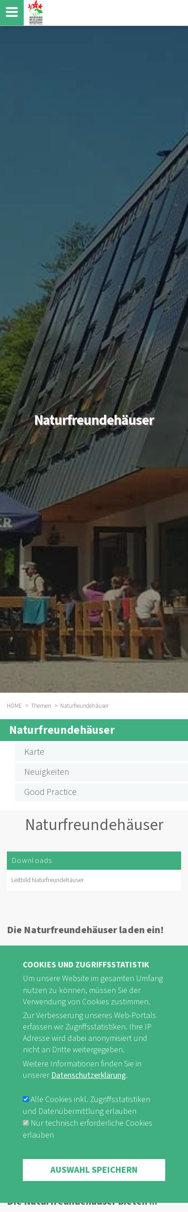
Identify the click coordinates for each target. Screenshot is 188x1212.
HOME (14, 706)
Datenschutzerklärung (88, 1091)
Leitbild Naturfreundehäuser (47, 880)
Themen (41, 706)
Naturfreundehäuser (62, 730)
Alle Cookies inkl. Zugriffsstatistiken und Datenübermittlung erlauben (86, 1121)
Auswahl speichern (94, 1185)
